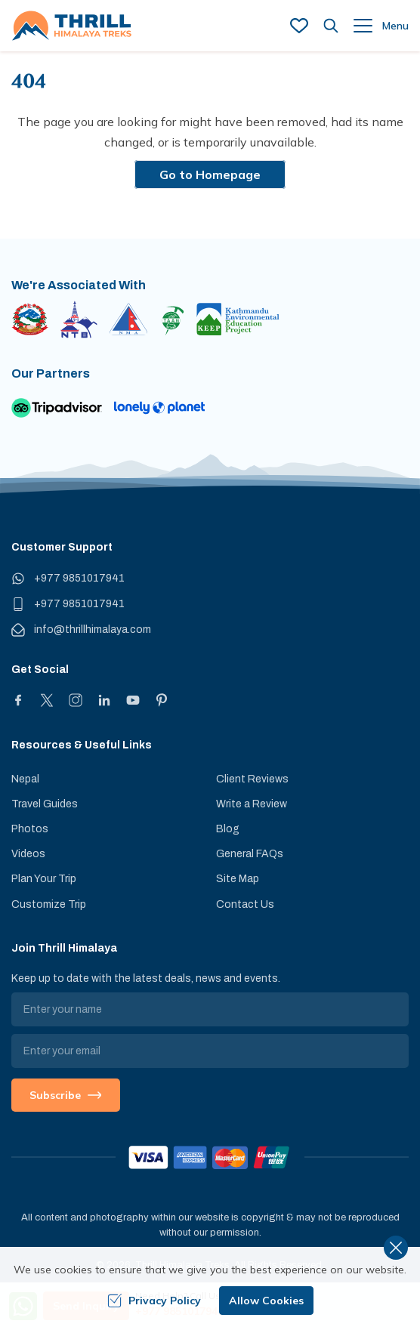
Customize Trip (48, 904)
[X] (47, 700)
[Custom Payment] (210, 1157)
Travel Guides (44, 804)
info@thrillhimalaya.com (92, 629)
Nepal (25, 779)
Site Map (237, 878)
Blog (227, 829)
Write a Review (251, 804)
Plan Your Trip (43, 878)
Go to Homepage (210, 174)
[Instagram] (75, 700)
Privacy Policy (154, 1300)
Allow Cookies (266, 1300)
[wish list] (299, 26)
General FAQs (249, 853)
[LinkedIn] (104, 700)
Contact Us (245, 904)
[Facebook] (18, 700)
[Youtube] (133, 700)
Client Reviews (252, 779)
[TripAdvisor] (56, 408)
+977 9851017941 (79, 578)
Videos (28, 853)
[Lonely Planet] (159, 408)
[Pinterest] (161, 700)
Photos (29, 829)
